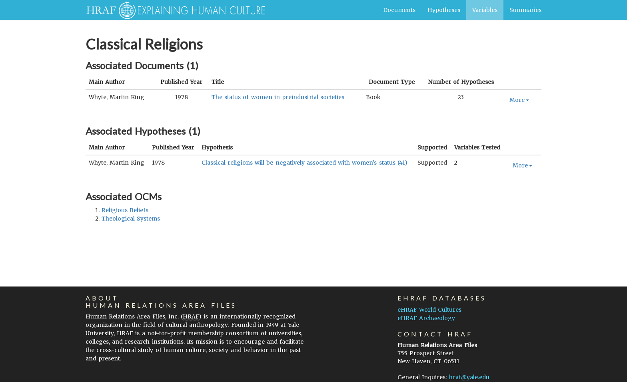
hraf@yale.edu (469, 377)
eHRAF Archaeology (426, 318)
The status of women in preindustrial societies (278, 97)
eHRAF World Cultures (429, 309)
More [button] (519, 99)
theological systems (131, 218)
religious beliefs (125, 210)
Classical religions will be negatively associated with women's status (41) (304, 162)
